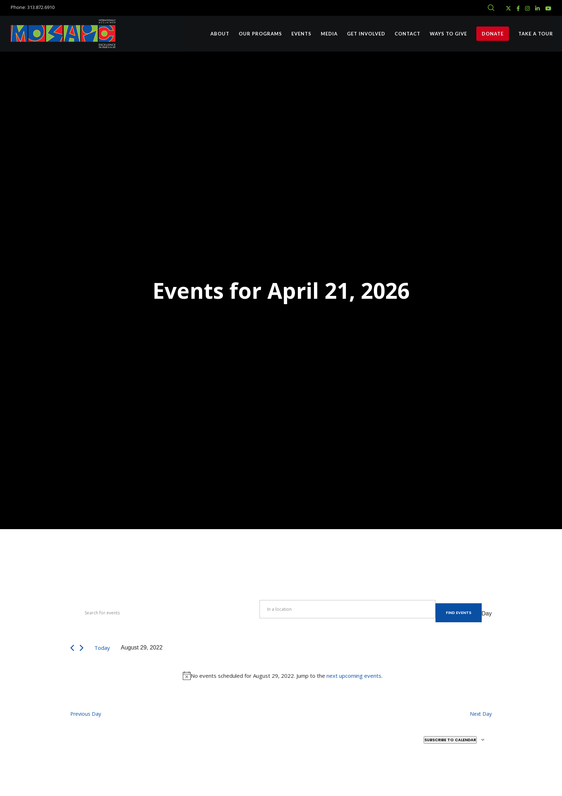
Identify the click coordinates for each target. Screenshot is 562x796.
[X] (508, 8)
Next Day (481, 713)
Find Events (458, 612)
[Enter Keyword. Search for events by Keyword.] (164, 612)
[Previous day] (72, 647)
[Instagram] (527, 8)
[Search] (491, 8)
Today (102, 647)
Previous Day (85, 713)
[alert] (282, 676)
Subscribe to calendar (450, 740)
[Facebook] (518, 8)
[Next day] (82, 647)
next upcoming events (354, 675)
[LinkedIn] (537, 8)
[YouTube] (548, 8)
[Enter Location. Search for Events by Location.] (347, 609)
